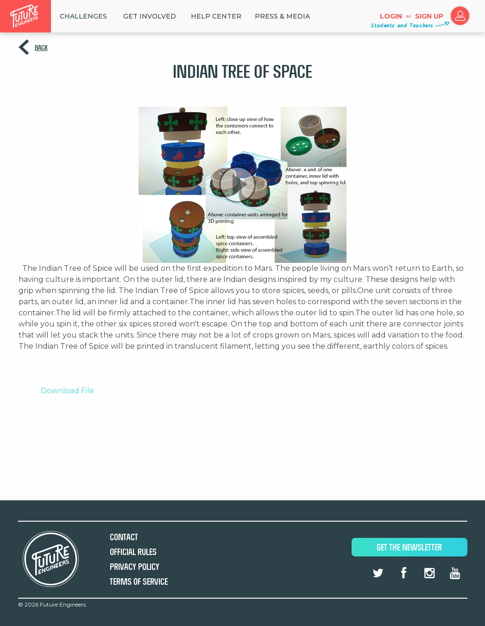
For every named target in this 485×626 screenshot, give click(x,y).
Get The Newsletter (409, 547)
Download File (67, 390)
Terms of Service (139, 582)
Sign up (429, 16)
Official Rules (133, 552)
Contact (124, 537)
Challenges (83, 16)
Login (391, 16)
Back (41, 47)
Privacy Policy (134, 567)
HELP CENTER (216, 16)
